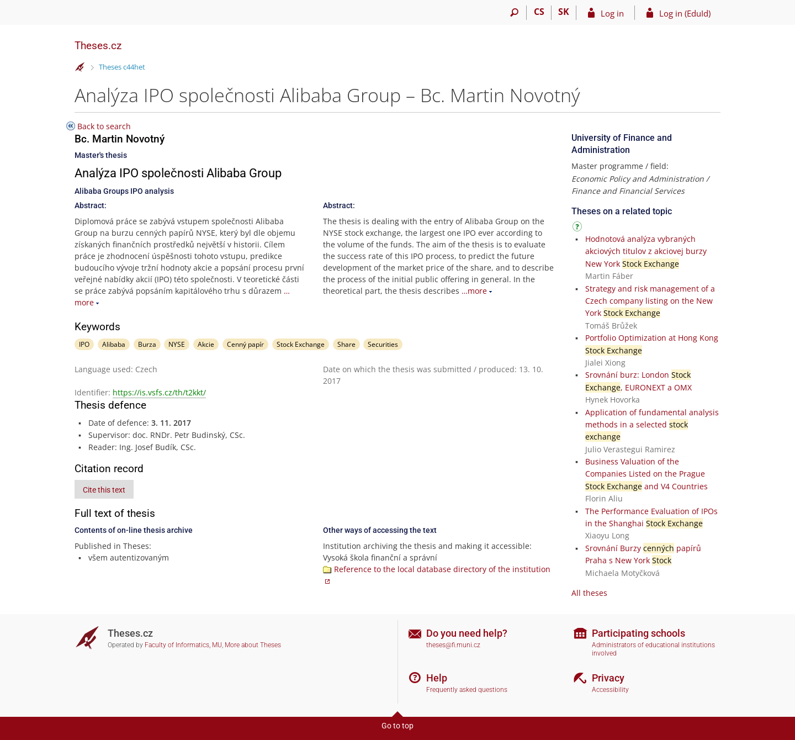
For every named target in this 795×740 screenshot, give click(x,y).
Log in (612, 13)
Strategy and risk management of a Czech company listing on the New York (650, 301)
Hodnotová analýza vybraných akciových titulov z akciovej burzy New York (646, 251)
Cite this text (104, 489)
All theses (589, 593)
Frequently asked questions (466, 690)
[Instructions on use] (579, 228)
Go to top (397, 725)
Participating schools (638, 633)
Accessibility (610, 690)
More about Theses (253, 645)
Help (436, 678)
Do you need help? (466, 633)
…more (474, 291)
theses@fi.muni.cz (453, 645)
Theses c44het (122, 67)
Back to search (104, 126)
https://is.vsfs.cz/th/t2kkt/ (159, 392)
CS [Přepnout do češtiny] (539, 12)
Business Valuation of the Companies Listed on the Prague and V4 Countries (646, 473)
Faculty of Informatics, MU (183, 645)
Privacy (608, 678)
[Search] (514, 13)
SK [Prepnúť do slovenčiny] (563, 12)
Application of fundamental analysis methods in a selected (652, 424)
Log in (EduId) (685, 13)
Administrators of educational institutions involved (653, 649)
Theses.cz (98, 45)
